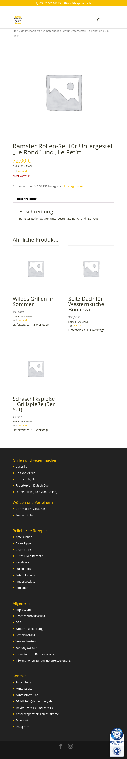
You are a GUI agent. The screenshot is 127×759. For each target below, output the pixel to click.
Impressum (23, 610)
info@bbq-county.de (38, 701)
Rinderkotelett (25, 581)
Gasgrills (21, 466)
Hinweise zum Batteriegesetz (35, 654)
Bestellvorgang (25, 635)
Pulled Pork (23, 569)
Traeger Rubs (24, 515)
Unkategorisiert (30, 31)
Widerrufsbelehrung (29, 629)
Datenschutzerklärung (30, 616)
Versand (22, 170)
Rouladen (22, 588)
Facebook (22, 720)
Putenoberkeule (26, 575)
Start (16, 31)
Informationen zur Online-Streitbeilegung (43, 660)
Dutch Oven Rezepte (29, 556)
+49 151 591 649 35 (40, 708)
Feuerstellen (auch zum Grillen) (36, 492)
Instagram (22, 727)
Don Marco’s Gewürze (30, 509)
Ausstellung (23, 682)
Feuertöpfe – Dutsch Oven (33, 485)
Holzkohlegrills (25, 473)
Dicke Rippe (23, 543)
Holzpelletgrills (25, 479)
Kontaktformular (27, 695)
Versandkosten (26, 641)
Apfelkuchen (24, 537)
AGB (18, 622)
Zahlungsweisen (26, 648)
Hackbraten (23, 562)
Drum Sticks (24, 550)
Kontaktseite (24, 689)
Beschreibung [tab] (27, 199)
